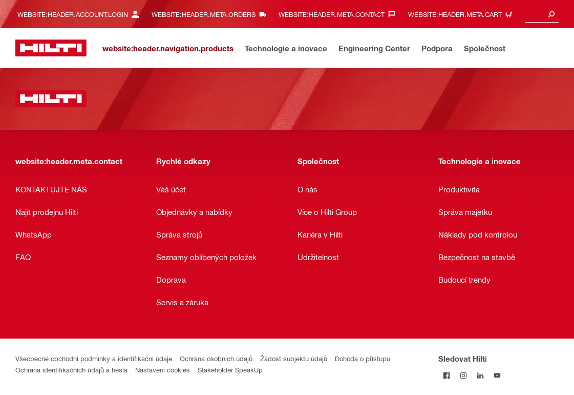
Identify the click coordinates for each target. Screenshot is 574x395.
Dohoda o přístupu (362, 358)
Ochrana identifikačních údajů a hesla (71, 369)
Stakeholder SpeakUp (230, 369)
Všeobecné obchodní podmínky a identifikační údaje (93, 358)
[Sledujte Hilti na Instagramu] (463, 375)
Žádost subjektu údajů (293, 358)
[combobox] (542, 14)
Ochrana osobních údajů (216, 358)
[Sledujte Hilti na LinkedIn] (480, 375)
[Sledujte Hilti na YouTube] (497, 375)
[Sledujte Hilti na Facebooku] (446, 375)
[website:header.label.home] (51, 48)
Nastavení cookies (162, 369)
